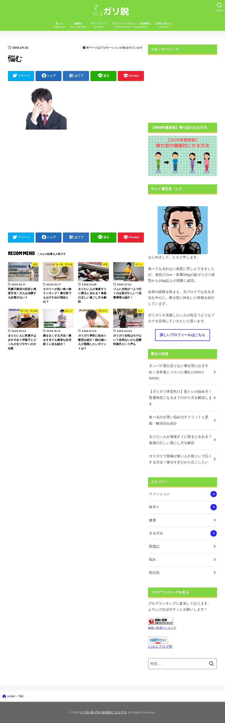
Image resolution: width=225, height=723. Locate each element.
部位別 (154, 572)
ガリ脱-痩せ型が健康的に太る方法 (103, 712)
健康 (152, 520)
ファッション (159, 494)
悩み (152, 559)
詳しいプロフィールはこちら (182, 335)
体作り (154, 507)
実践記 (154, 546)
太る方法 (156, 533)
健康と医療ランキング (162, 627)
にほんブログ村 (160, 646)
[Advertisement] (75, 178)
